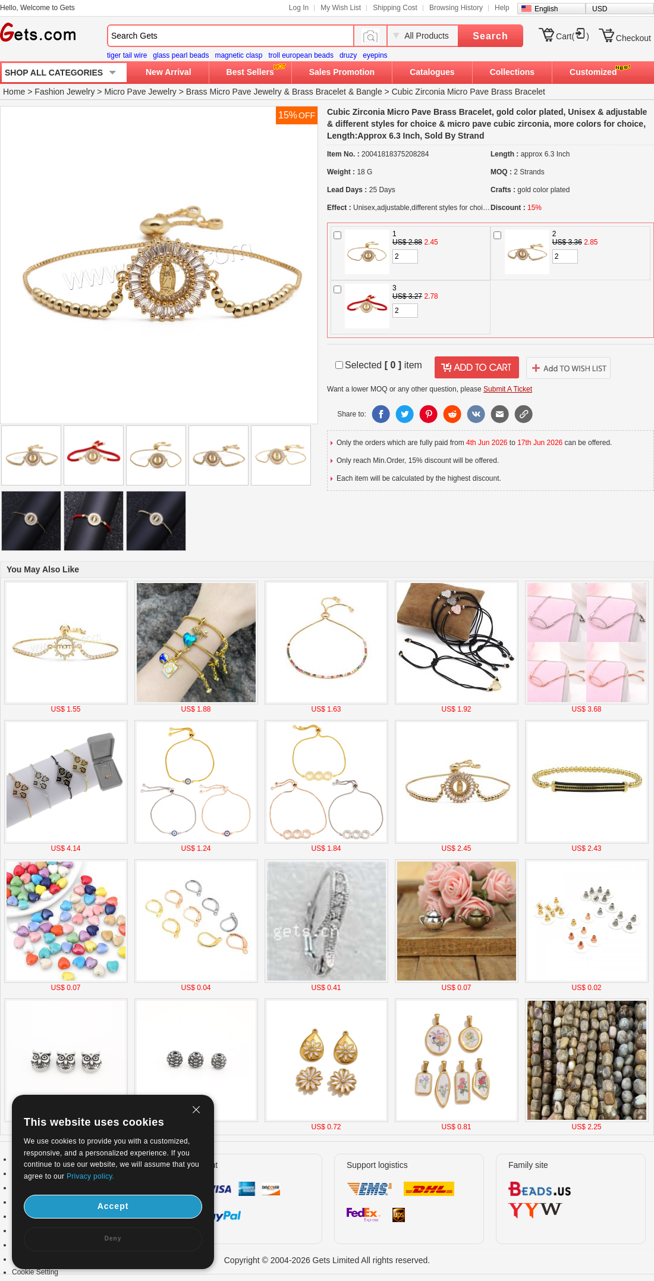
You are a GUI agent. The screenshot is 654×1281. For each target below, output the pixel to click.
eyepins (375, 55)
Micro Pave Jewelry (140, 91)
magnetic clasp (238, 55)
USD (599, 9)
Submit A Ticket (507, 389)
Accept (113, 1206)
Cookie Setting (35, 1272)
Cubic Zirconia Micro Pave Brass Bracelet (468, 91)
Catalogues (432, 72)
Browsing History (456, 8)
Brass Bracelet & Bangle (337, 91)
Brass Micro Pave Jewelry (234, 91)
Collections (512, 72)
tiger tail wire (127, 55)
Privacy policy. (90, 1176)
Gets (38, 32)
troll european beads (300, 55)
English (546, 9)
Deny (113, 1238)
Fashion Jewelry (64, 91)
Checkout (633, 38)
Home (14, 91)
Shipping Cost (395, 8)
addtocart (477, 367)
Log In (299, 8)
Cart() (572, 36)
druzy (348, 55)
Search (490, 36)
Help (502, 8)
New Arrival (168, 72)
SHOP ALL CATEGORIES (54, 72)
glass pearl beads (181, 55)
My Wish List (340, 8)
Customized (593, 72)
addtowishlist (568, 367)
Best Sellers (250, 72)
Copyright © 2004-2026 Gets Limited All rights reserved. (327, 1260)
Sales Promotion (342, 72)
